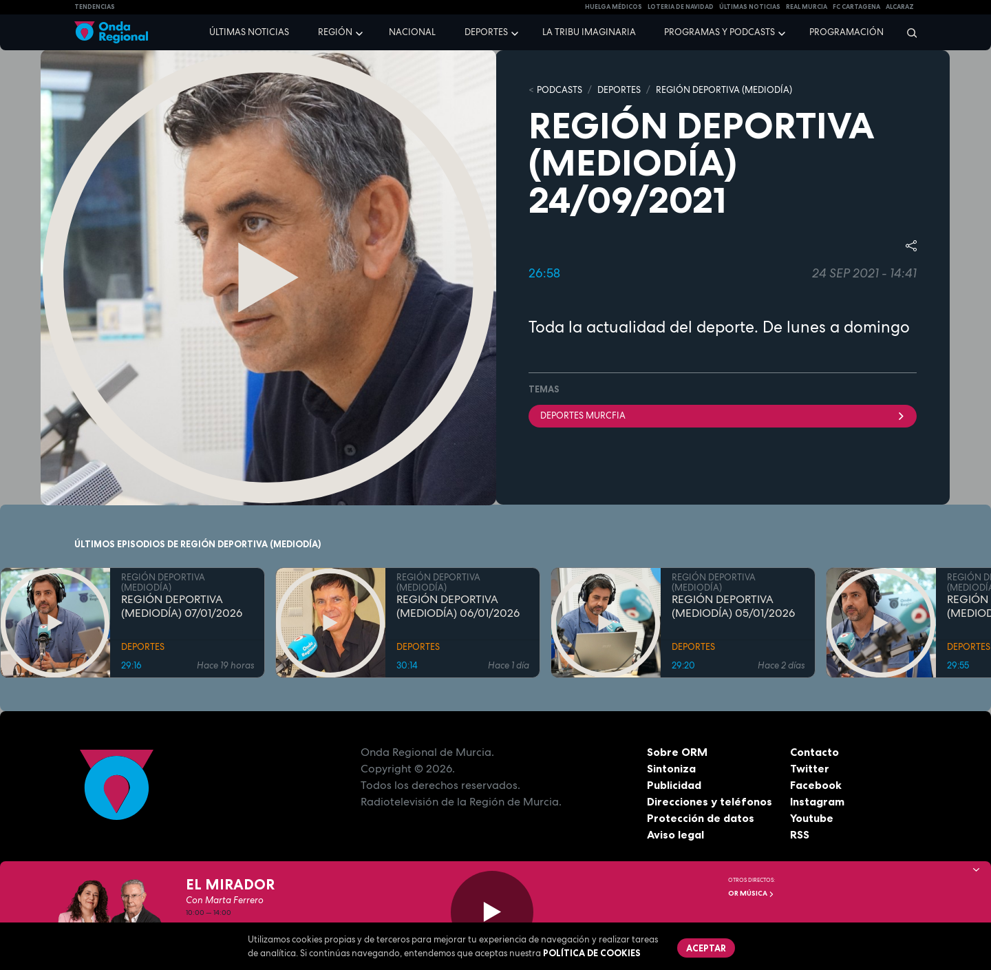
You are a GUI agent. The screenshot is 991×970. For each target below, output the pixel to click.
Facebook (816, 785)
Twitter (809, 768)
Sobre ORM (677, 752)
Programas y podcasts (719, 32)
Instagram (817, 801)
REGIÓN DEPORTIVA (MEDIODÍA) (724, 90)
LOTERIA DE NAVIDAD (681, 7)
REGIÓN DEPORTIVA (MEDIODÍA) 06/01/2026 (458, 606)
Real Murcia (806, 7)
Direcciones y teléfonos (709, 801)
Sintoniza (671, 768)
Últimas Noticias (749, 7)
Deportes (486, 32)
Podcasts (559, 90)
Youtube (811, 818)
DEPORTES (619, 90)
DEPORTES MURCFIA (722, 415)
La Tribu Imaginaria (589, 32)
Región (335, 32)
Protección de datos (700, 818)
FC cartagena (856, 7)
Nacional (412, 32)
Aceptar (706, 947)
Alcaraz (900, 7)
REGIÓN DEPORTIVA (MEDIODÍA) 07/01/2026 (181, 606)
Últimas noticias (249, 32)
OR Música (751, 893)
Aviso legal (675, 834)
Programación (846, 32)
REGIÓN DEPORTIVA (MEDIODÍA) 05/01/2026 (733, 606)
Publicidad (674, 785)
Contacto (814, 752)
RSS (799, 834)
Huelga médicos (613, 7)
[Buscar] (907, 32)
